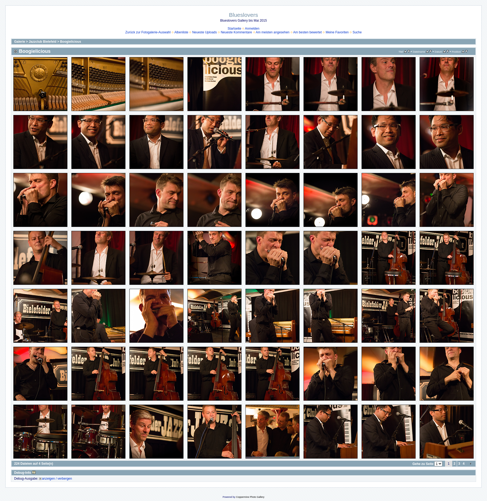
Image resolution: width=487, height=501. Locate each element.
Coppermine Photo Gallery (250, 497)
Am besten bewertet (307, 32)
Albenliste (181, 32)
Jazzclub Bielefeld (42, 42)
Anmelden (252, 28)
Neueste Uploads (204, 32)
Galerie (19, 42)
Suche (357, 32)
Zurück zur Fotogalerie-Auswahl (148, 32)
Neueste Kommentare (236, 32)
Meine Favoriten (337, 32)
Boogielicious (70, 42)
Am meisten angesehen (272, 32)
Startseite (234, 28)
